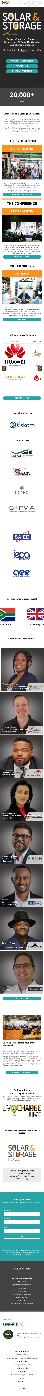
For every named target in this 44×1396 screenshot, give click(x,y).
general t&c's (22, 1381)
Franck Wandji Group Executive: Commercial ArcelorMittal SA (14, 772)
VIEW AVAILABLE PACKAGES (22, 1072)
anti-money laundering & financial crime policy (22, 1358)
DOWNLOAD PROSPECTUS (22, 71)
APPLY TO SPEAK (22, 66)
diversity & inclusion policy (22, 1365)
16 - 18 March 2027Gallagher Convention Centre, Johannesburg (22, 1175)
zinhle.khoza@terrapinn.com (22, 1294)
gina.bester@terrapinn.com (22, 1285)
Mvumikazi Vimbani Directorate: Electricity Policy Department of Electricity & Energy (16, 686)
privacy (22, 1378)
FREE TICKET (22, 319)
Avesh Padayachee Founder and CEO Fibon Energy (9, 859)
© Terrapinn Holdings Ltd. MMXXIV (22, 1375)
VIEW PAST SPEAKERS (22, 257)
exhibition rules (22, 1361)
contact (22, 1385)
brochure (22, 1388)
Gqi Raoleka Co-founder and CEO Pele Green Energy (10, 902)
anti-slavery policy (22, 1355)
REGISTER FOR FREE (22, 398)
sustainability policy (22, 1368)
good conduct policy (22, 1351)
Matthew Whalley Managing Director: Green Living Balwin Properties (15, 729)
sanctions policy (22, 1371)
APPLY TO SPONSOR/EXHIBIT (22, 61)
